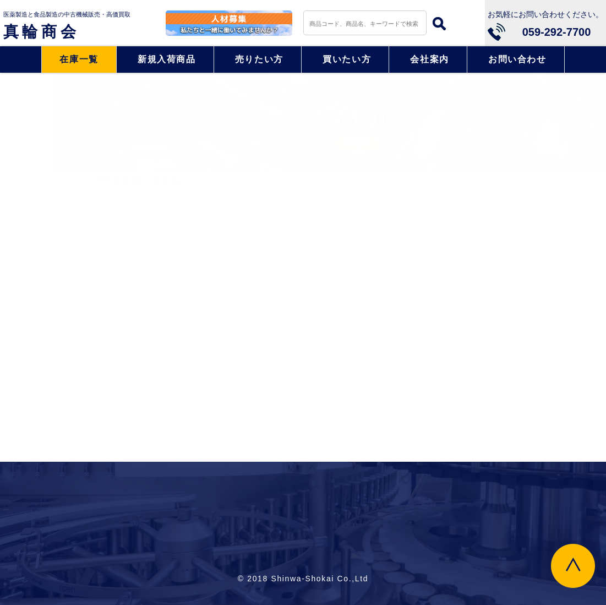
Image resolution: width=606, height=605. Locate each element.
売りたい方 (259, 59)
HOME (28, 86)
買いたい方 (347, 59)
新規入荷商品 (167, 59)
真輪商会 (41, 31)
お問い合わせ (517, 59)
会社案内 (429, 59)
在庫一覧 (79, 59)
